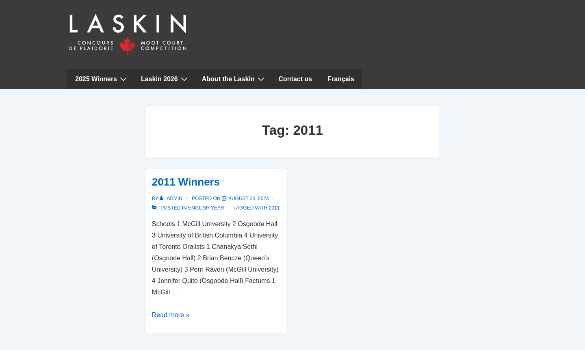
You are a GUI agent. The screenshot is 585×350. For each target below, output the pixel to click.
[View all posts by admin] (172, 198)
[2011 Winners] (248, 198)
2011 (274, 208)
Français (340, 79)
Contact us (295, 79)
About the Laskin (234, 78)
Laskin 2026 (165, 78)
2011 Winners (186, 182)
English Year (206, 208)
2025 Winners (102, 78)
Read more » (171, 314)
